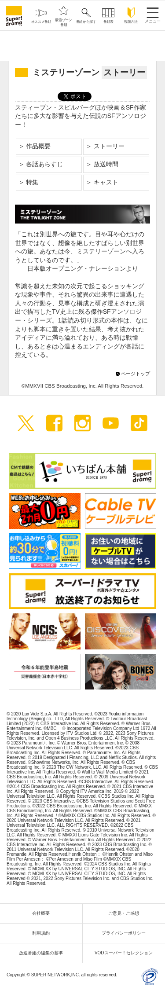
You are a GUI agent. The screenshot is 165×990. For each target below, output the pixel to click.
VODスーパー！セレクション (126, 952)
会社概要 (43, 913)
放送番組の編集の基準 (43, 952)
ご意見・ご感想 (125, 913)
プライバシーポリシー (126, 933)
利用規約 (43, 933)
